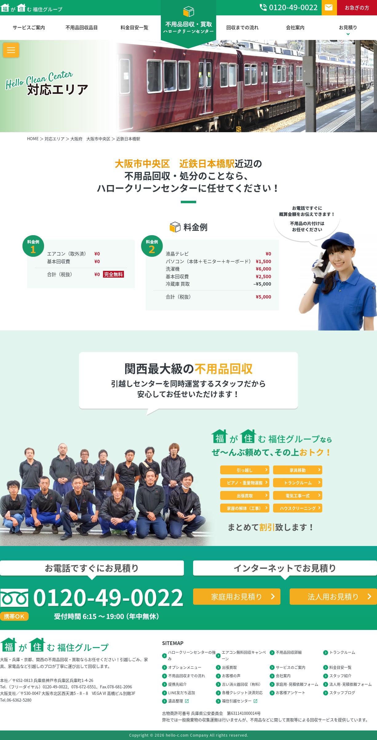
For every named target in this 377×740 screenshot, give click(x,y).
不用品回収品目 (81, 27)
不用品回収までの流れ (186, 676)
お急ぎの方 (357, 7)
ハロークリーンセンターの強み (192, 656)
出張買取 (245, 495)
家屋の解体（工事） (245, 508)
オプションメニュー (184, 667)
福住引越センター (240, 701)
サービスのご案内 (290, 667)
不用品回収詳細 (289, 652)
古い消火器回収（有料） (242, 684)
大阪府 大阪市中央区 (90, 138)
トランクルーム (298, 482)
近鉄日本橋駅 (128, 138)
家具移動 (298, 470)
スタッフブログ (342, 692)
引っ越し (245, 470)
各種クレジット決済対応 (242, 692)
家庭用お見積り (237, 596)
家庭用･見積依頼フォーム (297, 684)
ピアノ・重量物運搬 (245, 482)
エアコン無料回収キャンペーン (244, 656)
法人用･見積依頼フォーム (350, 684)
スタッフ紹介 (340, 676)
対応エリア (55, 138)
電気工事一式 (298, 495)
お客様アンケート (290, 692)
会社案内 (295, 27)
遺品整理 (179, 701)
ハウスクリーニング (298, 508)
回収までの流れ (242, 27)
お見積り (348, 30)
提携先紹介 (177, 684)
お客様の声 (231, 676)
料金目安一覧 (134, 27)
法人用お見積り (333, 596)
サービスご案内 (29, 27)
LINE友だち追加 (181, 692)
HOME (33, 138)
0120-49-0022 (288, 7)
